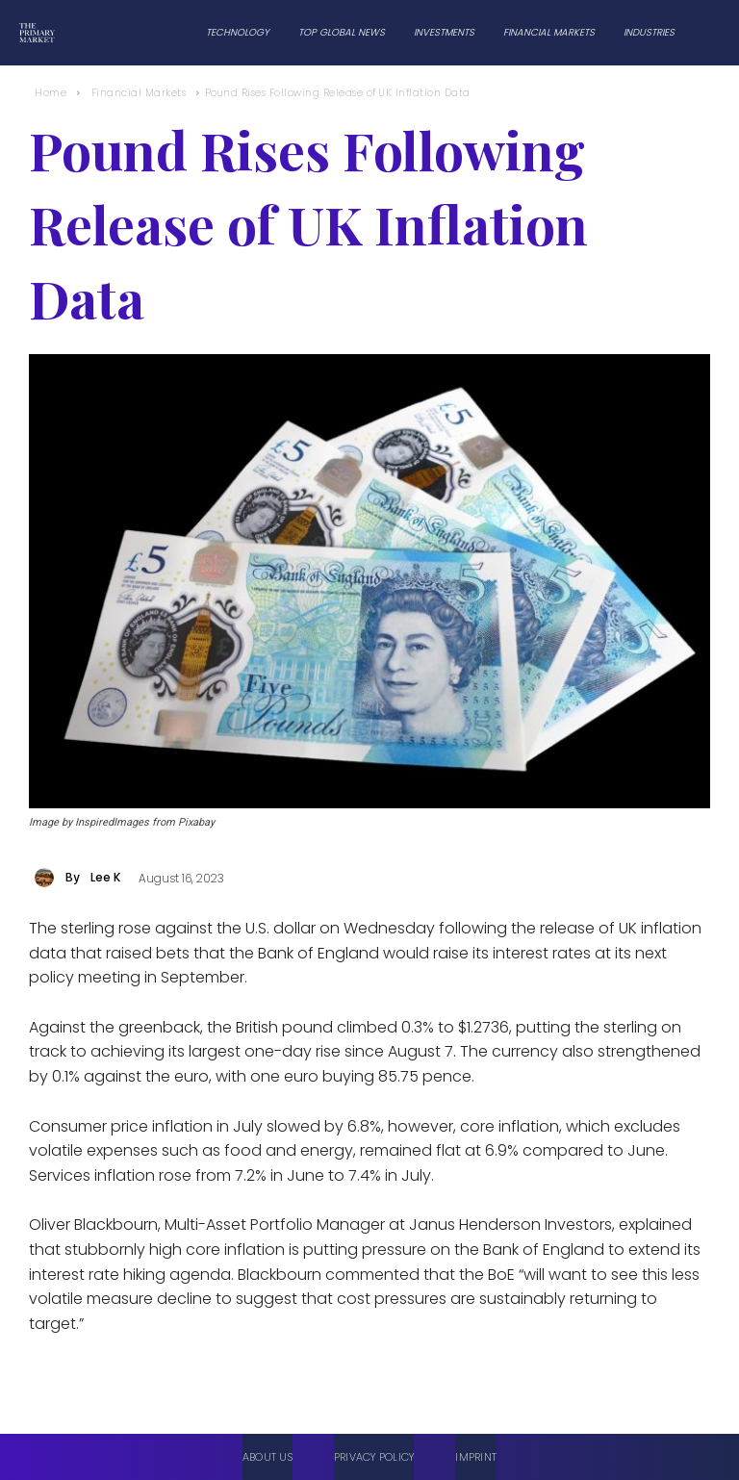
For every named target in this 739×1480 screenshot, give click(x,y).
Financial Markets (139, 93)
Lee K (105, 877)
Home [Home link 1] (50, 93)
